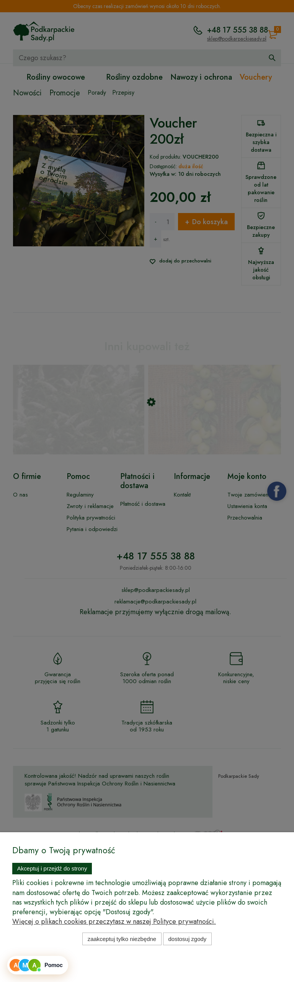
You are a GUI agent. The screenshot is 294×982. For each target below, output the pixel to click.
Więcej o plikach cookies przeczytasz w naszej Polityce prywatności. (114, 921)
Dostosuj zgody (187, 939)
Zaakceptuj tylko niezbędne (122, 939)
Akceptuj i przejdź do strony (52, 868)
